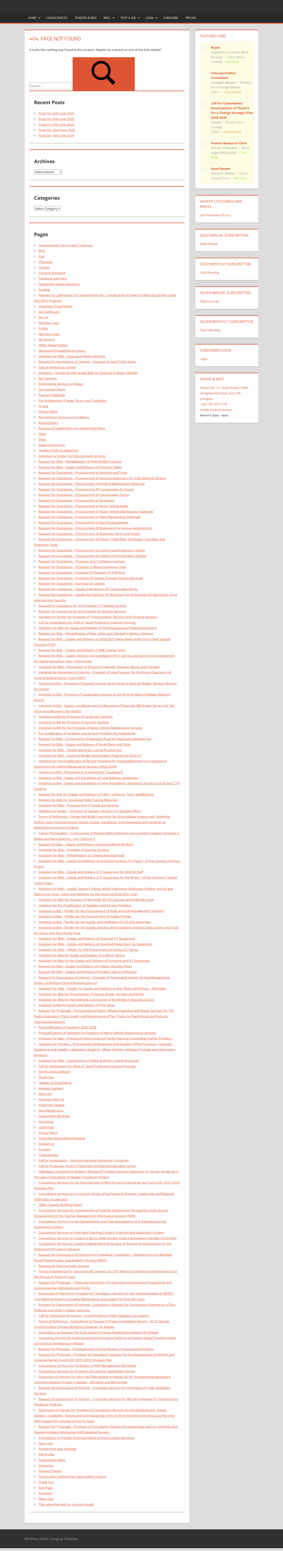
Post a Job (130, 17)
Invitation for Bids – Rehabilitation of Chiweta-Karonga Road (81, 855)
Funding (44, 289)
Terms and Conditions (54, 1071)
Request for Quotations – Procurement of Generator (77, 500)
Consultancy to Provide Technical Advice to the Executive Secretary (87, 1438)
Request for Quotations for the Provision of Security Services (82, 611)
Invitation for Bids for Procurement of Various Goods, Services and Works (91, 994)
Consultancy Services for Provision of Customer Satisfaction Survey (87, 1371)
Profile (43, 328)
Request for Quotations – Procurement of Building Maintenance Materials (92, 484)
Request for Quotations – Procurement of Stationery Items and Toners (89, 534)
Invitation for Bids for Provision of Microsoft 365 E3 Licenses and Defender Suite (96, 900)
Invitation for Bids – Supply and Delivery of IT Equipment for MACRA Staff (91, 872)
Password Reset (50, 1471)
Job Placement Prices (215, 215)
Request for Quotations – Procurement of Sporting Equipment (83, 522)
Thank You (46, 1077)
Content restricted (52, 273)
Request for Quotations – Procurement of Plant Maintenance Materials (89, 517)
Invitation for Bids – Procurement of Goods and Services (79, 805)
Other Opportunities (53, 345)
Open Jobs (46, 1499)
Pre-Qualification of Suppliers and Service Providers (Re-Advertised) (87, 733)
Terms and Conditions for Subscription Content (72, 1476)
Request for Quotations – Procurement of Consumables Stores (84, 495)
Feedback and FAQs (53, 278)
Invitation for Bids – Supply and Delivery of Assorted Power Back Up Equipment (95, 944)
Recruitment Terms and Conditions (64, 417)
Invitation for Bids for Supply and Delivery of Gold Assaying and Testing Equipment (98, 628)
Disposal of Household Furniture (62, 350)
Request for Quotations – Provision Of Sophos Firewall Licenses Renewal (91, 578)
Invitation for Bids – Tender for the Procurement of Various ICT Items (88, 949)
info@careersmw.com (216, 410)
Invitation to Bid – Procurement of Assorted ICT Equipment (81, 772)
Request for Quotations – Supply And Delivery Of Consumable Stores (88, 589)
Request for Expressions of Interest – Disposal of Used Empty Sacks (87, 361)
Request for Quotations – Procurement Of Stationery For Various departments (95, 528)
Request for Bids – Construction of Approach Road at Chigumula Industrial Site (95, 739)
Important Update (52, 1105)
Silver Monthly (210, 330)
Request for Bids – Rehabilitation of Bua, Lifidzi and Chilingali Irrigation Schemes (96, 633)
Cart (42, 256)
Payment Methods (52, 395)
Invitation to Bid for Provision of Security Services (74, 722)
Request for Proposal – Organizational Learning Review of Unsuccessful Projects (96, 1349)
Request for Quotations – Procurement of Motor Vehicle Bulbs (83, 506)
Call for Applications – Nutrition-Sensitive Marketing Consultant (84, 1160)
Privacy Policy (48, 411)
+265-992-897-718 (213, 404)
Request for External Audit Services (64, 1266)
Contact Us (46, 1144)
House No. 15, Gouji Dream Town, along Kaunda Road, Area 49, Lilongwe (224, 393)
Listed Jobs (46, 1127)
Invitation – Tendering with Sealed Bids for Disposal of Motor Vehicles (88, 373)
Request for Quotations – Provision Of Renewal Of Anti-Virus (82, 572)
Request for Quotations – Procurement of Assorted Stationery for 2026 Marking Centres (102, 478)
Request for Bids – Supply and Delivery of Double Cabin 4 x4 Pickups (88, 972)
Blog (42, 251)
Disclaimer (46, 1465)
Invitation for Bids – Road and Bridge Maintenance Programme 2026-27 (90, 755)
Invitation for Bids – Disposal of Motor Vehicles (72, 356)
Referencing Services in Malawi (61, 384)
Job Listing (46, 1121)
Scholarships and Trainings (58, 1449)
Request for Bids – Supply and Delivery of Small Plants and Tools (85, 744)
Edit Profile (46, 1454)
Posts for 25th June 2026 (56, 119)
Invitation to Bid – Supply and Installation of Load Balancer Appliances (88, 778)
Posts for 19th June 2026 (56, 135)
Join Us (43, 317)
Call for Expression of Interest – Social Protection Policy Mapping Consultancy (94, 1315)
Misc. (109, 17)
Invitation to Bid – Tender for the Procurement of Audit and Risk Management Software (101, 911)
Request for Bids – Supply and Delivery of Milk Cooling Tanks (82, 650)
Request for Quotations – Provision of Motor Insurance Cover (83, 567)
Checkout (45, 262)
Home (34, 17)
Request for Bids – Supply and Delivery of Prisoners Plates (80, 467)
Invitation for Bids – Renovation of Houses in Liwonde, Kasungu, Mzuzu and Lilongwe (99, 667)
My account (47, 339)
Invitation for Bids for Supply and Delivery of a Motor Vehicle (82, 955)
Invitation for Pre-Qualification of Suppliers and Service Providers (85, 905)
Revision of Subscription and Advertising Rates (72, 428)
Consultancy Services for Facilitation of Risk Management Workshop (87, 1365)
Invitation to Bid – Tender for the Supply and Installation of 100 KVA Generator (95, 922)
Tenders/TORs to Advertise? (59, 450)
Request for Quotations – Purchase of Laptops (72, 583)
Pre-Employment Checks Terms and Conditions (73, 400)
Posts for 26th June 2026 (56, 113)
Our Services (48, 378)
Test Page (46, 1488)
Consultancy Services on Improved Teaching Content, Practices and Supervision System (101, 1232)
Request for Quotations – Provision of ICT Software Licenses (82, 561)
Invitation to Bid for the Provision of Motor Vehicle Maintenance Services (90, 728)
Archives (45, 1149)
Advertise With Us (51, 1099)
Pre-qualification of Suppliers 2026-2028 (67, 1027)
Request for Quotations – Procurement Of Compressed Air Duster (86, 489)
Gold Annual (208, 244)
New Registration (51, 1110)
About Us (45, 1094)
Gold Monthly (209, 272)
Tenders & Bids (86, 17)
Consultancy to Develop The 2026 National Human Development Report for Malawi (98, 1332)
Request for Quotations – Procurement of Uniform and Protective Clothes (92, 550)
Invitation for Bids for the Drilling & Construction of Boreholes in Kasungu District (96, 999)
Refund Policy (48, 423)
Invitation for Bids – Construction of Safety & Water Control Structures (89, 1060)
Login (151, 17)
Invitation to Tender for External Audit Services (72, 456)
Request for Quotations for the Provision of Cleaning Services (83, 606)
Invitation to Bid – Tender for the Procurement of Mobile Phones (85, 916)
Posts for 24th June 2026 (56, 124)
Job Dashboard (49, 312)
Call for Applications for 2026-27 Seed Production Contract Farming (87, 622)
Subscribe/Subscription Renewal (62, 1138)
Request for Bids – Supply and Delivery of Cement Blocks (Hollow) (86, 844)
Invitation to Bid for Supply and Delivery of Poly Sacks (77, 1005)
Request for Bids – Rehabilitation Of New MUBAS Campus (80, 461)
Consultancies (57, 17)
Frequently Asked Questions (59, 284)
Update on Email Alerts (55, 1083)
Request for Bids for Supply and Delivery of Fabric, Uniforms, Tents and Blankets (96, 794)
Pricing (190, 17)
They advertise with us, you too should (66, 1504)
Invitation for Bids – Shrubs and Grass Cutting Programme (80, 750)
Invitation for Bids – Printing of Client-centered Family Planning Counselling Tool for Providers (105, 1038)
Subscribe (170, 17)
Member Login (49, 323)
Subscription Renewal (54, 1116)
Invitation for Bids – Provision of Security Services (74, 850)
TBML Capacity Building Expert (60, 1205)
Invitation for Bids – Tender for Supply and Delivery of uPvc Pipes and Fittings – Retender (102, 988)
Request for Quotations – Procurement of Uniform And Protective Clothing (92, 556)
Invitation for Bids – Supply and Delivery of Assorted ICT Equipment (87, 938)
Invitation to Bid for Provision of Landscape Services (76, 716)
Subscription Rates (52, 1460)
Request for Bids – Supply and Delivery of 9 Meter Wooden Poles (85, 966)
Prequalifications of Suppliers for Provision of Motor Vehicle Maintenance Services (97, 1033)
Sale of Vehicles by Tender (57, 367)
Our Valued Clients (52, 389)
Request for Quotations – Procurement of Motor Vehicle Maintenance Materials (96, 511)
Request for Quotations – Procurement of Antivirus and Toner (83, 472)
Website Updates (51, 1088)
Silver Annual (209, 301)
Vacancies (46, 1493)
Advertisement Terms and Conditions (66, 245)
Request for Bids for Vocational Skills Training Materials (78, 800)
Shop (42, 434)
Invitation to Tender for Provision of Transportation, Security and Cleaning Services (98, 617)
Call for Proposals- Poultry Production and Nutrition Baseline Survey (87, 1166)
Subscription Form (52, 445)
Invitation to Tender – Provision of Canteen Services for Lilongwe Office (90, 811)
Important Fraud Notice (56, 306)
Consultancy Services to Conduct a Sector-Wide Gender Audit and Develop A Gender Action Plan (108, 1238)
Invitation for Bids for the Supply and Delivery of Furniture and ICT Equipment (94, 960)
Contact (44, 267)
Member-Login (49, 334)
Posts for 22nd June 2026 (57, 130)
